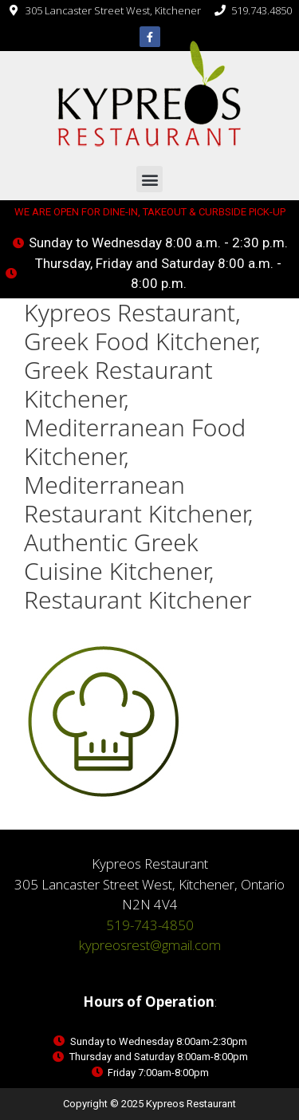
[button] (149, 179)
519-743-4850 (150, 925)
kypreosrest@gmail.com (150, 945)
